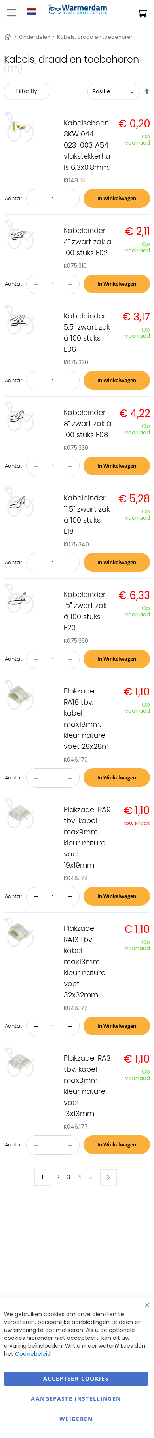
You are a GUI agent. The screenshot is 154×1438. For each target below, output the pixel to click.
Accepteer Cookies (76, 1378)
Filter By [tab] (26, 91)
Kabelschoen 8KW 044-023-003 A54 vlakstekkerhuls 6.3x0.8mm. (87, 145)
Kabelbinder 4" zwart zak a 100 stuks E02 (87, 242)
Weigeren (76, 1419)
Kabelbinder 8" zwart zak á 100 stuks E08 (87, 424)
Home (8, 37)
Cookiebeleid (33, 1354)
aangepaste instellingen (76, 1398)
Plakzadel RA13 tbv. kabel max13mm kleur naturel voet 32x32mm (85, 962)
